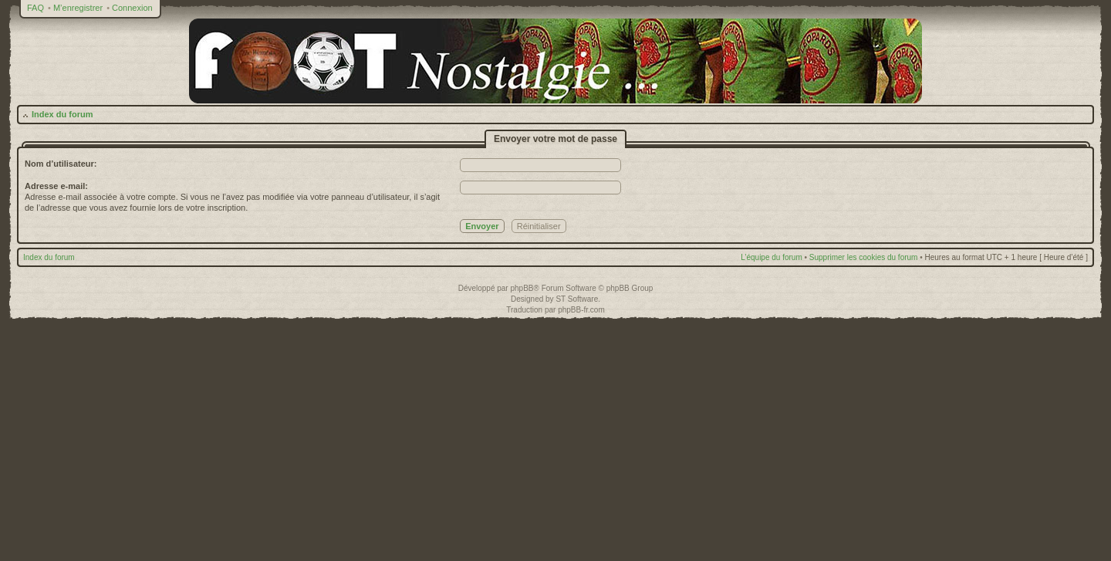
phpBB (521, 288)
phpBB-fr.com (581, 310)
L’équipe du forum (771, 257)
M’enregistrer (78, 7)
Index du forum (62, 114)
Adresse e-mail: (56, 186)
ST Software (577, 299)
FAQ (35, 7)
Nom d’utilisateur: (61, 163)
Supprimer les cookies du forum (863, 257)
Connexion (132, 7)
